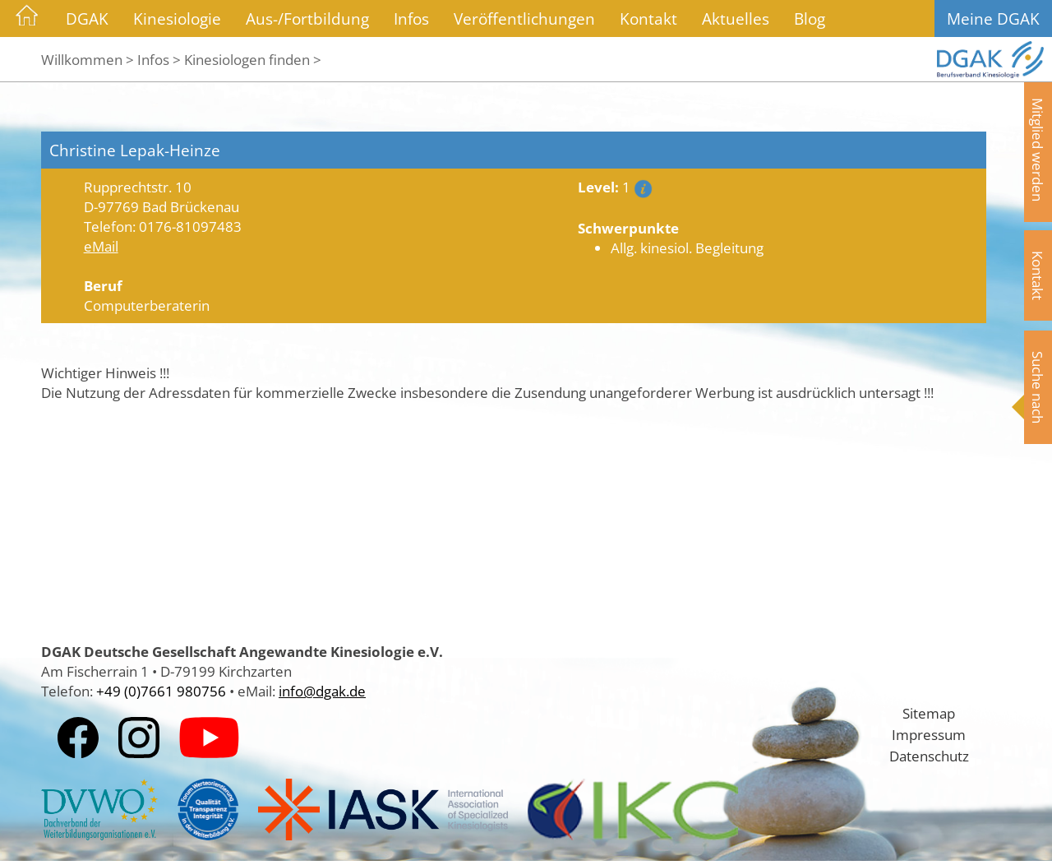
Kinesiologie (177, 18)
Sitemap (928, 713)
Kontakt (648, 18)
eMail (101, 246)
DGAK (87, 18)
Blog (809, 18)
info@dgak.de (322, 691)
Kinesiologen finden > (252, 59)
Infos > (159, 59)
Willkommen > (87, 59)
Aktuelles (735, 18)
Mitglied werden (1038, 149)
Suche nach (1038, 387)
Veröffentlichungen (524, 18)
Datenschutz (929, 756)
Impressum (929, 734)
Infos (411, 18)
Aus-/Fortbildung (307, 18)
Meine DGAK (993, 18)
